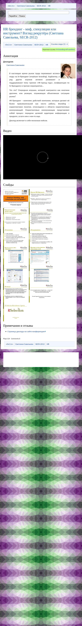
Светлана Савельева (26, 6)
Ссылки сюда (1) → (59, 44)
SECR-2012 (41, 6)
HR (49, 6)
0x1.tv (11, 6)
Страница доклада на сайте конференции (25, 331)
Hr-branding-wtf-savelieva (65, 49)
